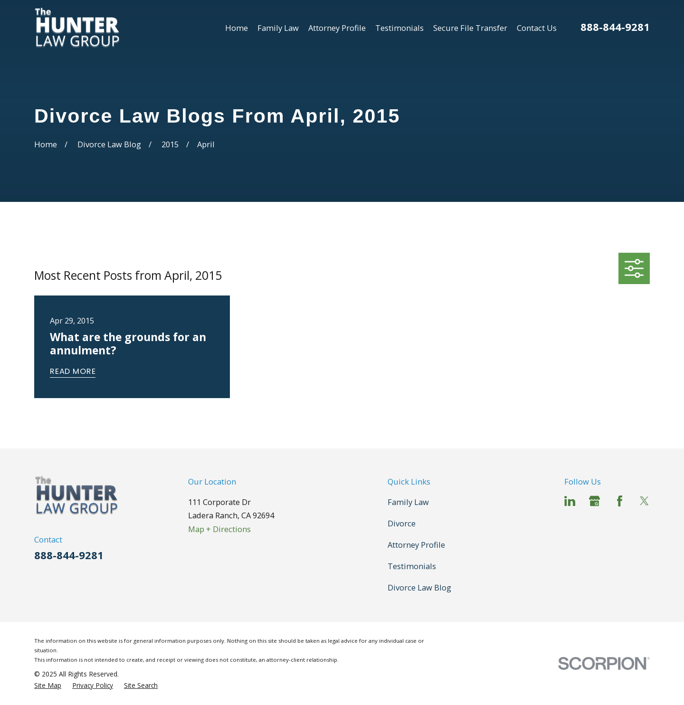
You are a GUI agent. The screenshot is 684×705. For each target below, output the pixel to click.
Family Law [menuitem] (278, 27)
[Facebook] (619, 500)
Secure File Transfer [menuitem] (470, 27)
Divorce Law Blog (419, 587)
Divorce (402, 523)
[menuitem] (47, 685)
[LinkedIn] (569, 500)
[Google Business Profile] (594, 500)
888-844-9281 (615, 27)
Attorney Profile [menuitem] (337, 27)
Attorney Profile (416, 544)
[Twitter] (644, 500)
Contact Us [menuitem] (537, 27)
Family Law (408, 501)
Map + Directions (219, 529)
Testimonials (412, 566)
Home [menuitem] (236, 27)
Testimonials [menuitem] (399, 27)
